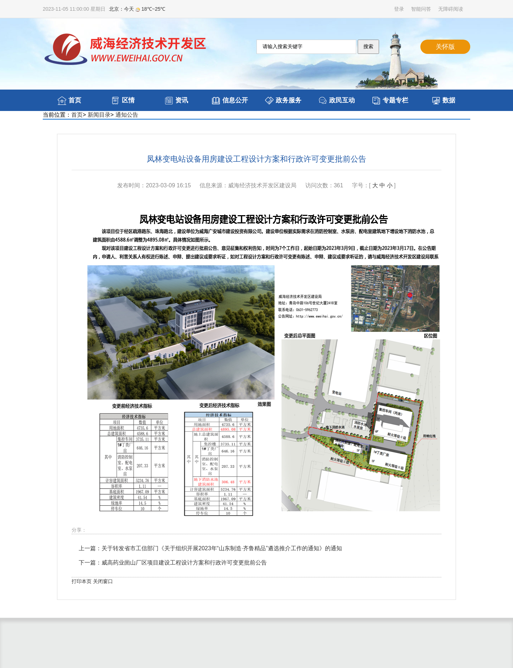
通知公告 (126, 115)
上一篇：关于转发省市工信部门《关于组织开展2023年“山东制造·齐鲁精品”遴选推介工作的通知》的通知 (210, 548)
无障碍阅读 (450, 9)
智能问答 (421, 9)
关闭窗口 (103, 581)
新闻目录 (99, 115)
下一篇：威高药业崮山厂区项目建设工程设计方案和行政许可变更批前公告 (173, 563)
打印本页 (82, 581)
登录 (399, 9)
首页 (77, 115)
